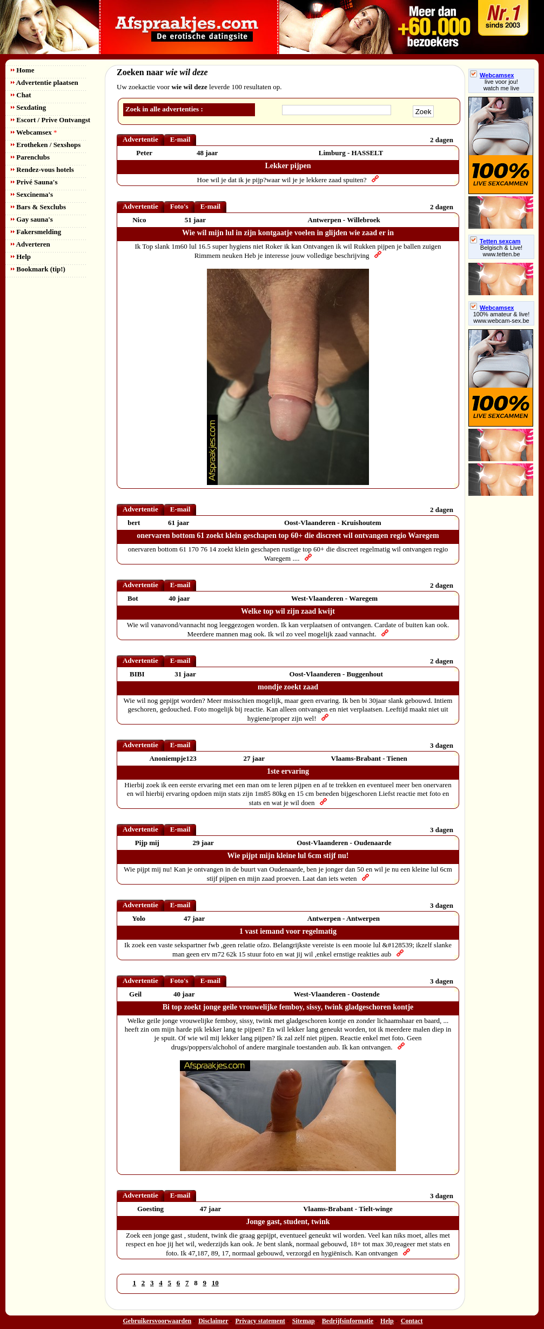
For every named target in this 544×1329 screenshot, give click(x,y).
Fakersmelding (36, 232)
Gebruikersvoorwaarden (157, 1321)
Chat (21, 95)
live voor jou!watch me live (501, 84)
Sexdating (28, 107)
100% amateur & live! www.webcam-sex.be (501, 317)
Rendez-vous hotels (42, 169)
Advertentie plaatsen (44, 82)
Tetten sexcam (495, 241)
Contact (412, 1321)
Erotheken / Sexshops (45, 145)
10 (215, 1283)
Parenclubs (30, 157)
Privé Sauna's (34, 182)
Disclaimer (213, 1321)
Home (22, 70)
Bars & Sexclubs (38, 207)
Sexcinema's (32, 194)
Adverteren (30, 244)
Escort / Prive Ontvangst (50, 120)
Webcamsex (34, 132)
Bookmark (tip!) (38, 269)
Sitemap (303, 1321)
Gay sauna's (32, 219)
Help (21, 256)
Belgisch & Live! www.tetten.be (501, 250)
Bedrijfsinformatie (347, 1321)
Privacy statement (260, 1321)
